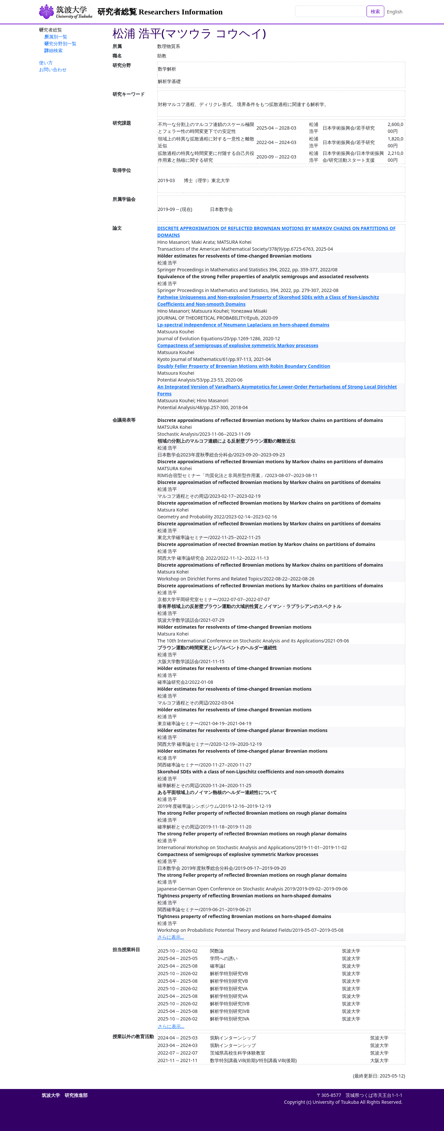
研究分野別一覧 (60, 43)
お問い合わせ (53, 69)
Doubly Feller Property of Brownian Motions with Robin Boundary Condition (244, 366)
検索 (375, 11)
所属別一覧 (55, 36)
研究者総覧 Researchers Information (160, 12)
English (395, 12)
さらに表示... (171, 937)
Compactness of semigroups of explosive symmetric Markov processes (238, 345)
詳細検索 (53, 50)
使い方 (46, 62)
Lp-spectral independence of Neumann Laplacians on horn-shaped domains (243, 325)
